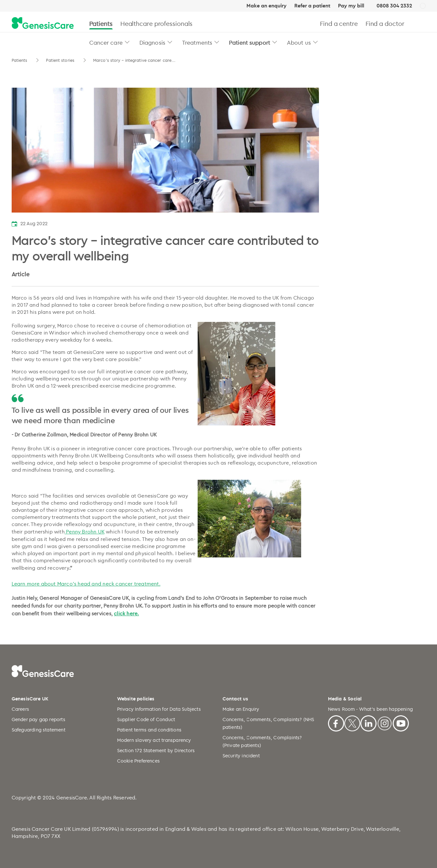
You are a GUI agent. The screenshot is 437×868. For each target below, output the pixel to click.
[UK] (423, 6)
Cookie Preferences (138, 761)
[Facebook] (336, 722)
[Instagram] (385, 722)
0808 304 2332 (394, 5)
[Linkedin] (368, 722)
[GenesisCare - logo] (43, 23)
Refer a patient (312, 6)
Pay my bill (351, 6)
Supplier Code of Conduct (146, 719)
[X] (352, 722)
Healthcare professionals (156, 23)
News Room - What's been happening (370, 709)
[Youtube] (401, 722)
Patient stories (61, 60)
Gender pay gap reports (38, 719)
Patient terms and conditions (149, 730)
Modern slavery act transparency (154, 740)
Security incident (241, 756)
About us (299, 42)
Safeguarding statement (38, 730)
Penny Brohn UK (84, 531)
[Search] (423, 23)
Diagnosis (152, 42)
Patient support (249, 42)
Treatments (197, 42)
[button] (127, 41)
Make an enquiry (266, 6)
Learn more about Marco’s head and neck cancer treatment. (86, 583)
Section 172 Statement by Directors (156, 750)
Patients (101, 23)
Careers (20, 709)
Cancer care (106, 42)
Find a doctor (385, 23)
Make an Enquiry (241, 709)
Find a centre (339, 23)
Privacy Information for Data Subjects (159, 709)
